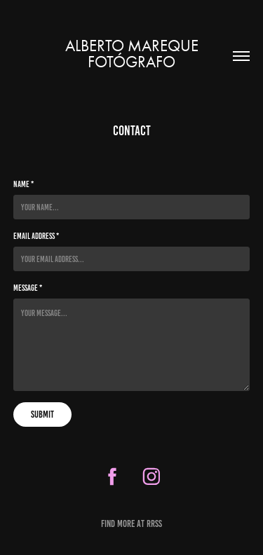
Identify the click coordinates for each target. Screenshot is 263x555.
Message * (27, 287)
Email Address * (36, 235)
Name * (23, 184)
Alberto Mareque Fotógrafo (133, 53)
